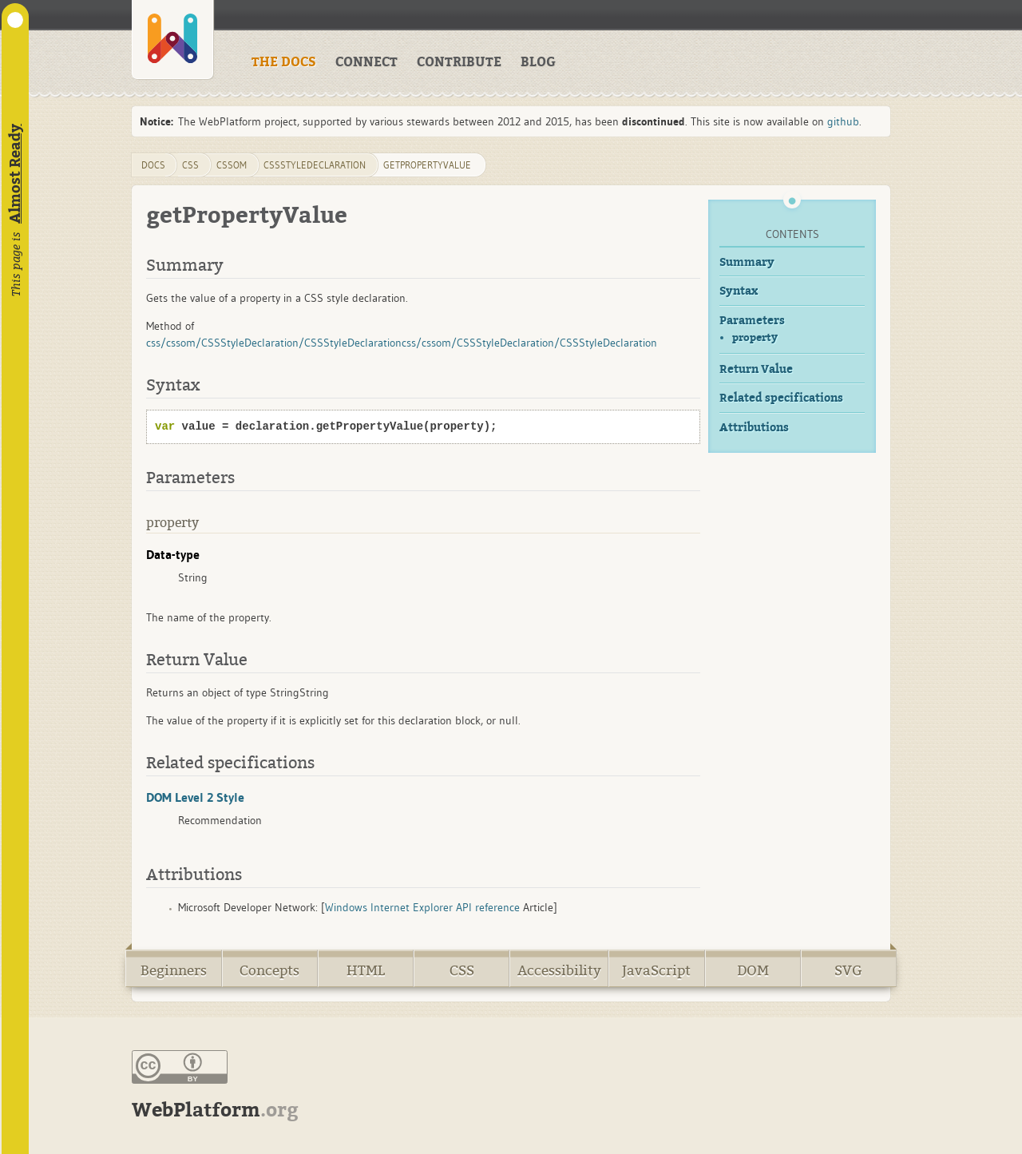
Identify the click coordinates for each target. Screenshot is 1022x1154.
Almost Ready (15, 174)
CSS (462, 970)
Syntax (738, 291)
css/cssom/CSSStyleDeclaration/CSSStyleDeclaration (274, 342)
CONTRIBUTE (459, 62)
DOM (753, 970)
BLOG (538, 62)
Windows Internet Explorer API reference (422, 907)
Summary (746, 262)
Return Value (756, 369)
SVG (848, 970)
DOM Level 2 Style (195, 797)
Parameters (752, 320)
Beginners (174, 970)
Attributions (754, 427)
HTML (366, 970)
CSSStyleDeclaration (314, 165)
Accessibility (559, 970)
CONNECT (366, 62)
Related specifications (781, 398)
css (190, 165)
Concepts (269, 970)
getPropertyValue (427, 165)
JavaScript (656, 970)
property (755, 337)
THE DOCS (284, 62)
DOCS (153, 165)
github (843, 121)
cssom (231, 165)
